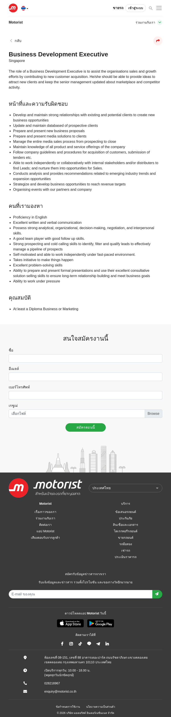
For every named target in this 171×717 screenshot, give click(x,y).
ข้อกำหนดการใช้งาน (68, 706)
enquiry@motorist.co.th (60, 691)
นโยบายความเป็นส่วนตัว (100, 706)
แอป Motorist (45, 531)
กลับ (15, 41)
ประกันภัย (125, 518)
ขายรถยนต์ (125, 537)
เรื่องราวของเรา (45, 512)
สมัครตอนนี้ (85, 427)
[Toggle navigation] (159, 22)
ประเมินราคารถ (125, 557)
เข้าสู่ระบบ (135, 8)
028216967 (52, 683)
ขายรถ (118, 8)
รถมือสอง (125, 544)
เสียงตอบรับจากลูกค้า (45, 537)
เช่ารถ (125, 550)
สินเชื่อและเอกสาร (125, 524)
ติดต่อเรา (45, 524)
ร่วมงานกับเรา (45, 518)
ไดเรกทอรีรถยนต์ (125, 531)
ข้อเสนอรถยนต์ (125, 512)
